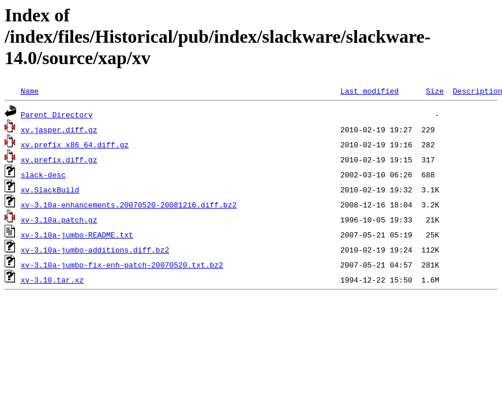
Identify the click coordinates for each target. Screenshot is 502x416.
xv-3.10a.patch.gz (59, 219)
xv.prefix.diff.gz (59, 159)
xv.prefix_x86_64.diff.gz (75, 144)
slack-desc (43, 174)
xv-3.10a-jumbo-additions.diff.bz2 (95, 249)
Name (30, 91)
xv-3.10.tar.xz (52, 279)
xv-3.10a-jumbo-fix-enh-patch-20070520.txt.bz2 (122, 264)
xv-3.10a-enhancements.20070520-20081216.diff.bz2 (129, 204)
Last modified (369, 91)
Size (435, 91)
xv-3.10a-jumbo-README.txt (77, 234)
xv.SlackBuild (50, 189)
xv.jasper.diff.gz (59, 129)
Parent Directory (57, 114)
